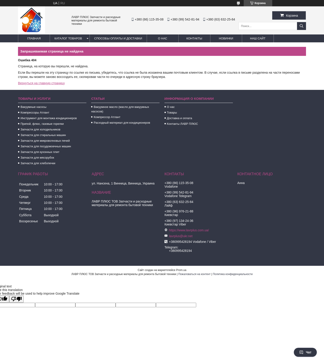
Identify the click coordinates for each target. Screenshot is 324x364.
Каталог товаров (68, 38)
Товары (172, 112)
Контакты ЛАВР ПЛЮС (182, 123)
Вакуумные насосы (33, 107)
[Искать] (301, 26)
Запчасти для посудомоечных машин (45, 146)
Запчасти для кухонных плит (39, 152)
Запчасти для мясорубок (37, 157)
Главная (34, 38)
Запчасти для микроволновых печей (45, 140)
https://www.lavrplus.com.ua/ (189, 230)
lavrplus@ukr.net (180, 236)
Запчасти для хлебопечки (37, 163)
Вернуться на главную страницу (41, 83)
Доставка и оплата (179, 118)
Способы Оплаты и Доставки (118, 38)
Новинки (226, 38)
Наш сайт (258, 38)
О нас (162, 38)
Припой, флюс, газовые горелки (42, 123)
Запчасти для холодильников (40, 129)
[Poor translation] (16, 299)
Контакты (194, 38)
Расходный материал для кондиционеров (122, 122)
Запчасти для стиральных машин (43, 135)
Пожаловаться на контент (194, 274)
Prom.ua (181, 270)
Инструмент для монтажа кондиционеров (48, 118)
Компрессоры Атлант (34, 112)
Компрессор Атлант (107, 117)
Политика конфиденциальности (233, 274)
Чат (305, 352)
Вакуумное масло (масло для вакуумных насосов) (120, 109)
